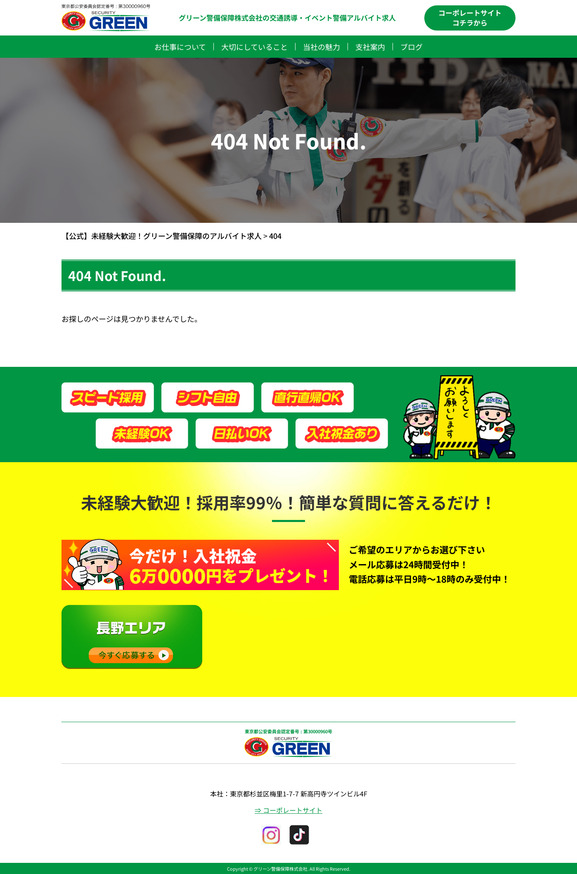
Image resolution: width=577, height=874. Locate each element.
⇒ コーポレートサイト (288, 810)
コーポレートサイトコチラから (469, 17)
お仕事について (180, 46)
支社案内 (370, 46)
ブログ (411, 46)
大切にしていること (254, 46)
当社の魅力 (321, 46)
